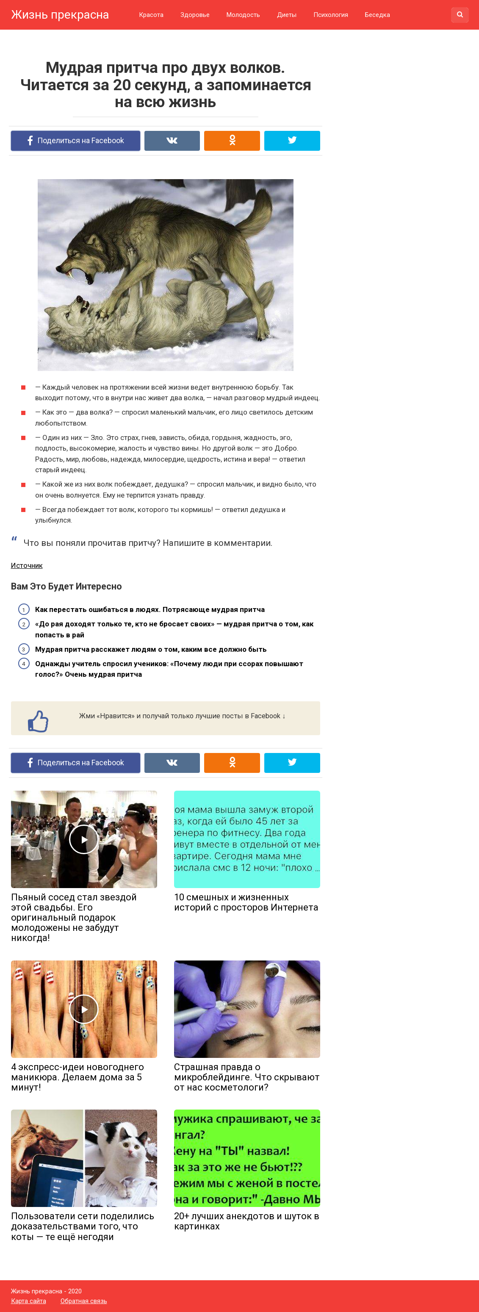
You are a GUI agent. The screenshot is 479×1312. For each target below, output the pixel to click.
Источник (27, 565)
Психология (330, 15)
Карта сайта (28, 1301)
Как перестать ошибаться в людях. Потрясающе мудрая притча (150, 609)
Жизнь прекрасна (60, 15)
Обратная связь (84, 1301)
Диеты (286, 15)
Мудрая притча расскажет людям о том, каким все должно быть (151, 649)
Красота (151, 15)
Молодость (243, 15)
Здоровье (195, 15)
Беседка (377, 15)
